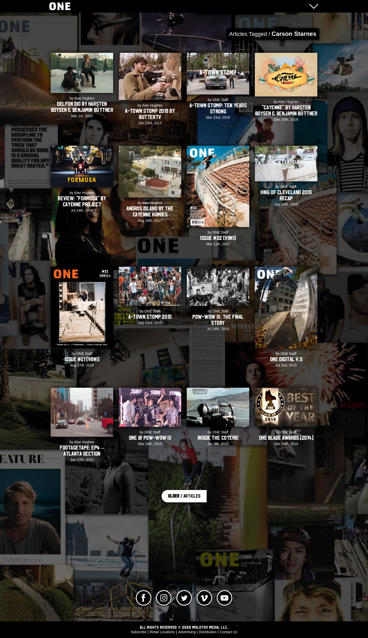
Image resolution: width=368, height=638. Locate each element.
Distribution (208, 632)
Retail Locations (162, 632)
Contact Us (228, 632)
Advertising (187, 632)
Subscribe (138, 632)
